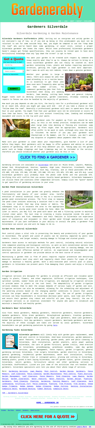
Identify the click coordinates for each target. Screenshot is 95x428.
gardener (55, 108)
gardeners (88, 49)
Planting (88, 379)
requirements (55, 142)
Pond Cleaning (63, 376)
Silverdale (43, 165)
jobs (57, 77)
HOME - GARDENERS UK (47, 402)
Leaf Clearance (18, 374)
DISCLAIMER (88, 21)
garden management (38, 350)
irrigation (70, 278)
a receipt (71, 135)
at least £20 (11, 106)
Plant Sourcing (85, 374)
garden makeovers (84, 337)
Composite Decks (9, 389)
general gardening (11, 355)
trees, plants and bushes (58, 65)
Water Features (39, 379)
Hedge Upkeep (26, 386)
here (55, 325)
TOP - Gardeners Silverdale (15, 393)
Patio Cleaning (34, 374)
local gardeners (72, 323)
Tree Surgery (79, 384)
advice (78, 144)
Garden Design (66, 371)
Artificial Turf (23, 384)
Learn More (82, 427)
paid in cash (57, 130)
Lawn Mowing (36, 371)
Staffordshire (20, 365)
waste (46, 116)
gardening (41, 89)
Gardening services (11, 165)
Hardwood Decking (27, 389)
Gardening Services (18, 371)
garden (86, 39)
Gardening (45, 381)
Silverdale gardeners (29, 335)
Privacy (91, 410)
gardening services (79, 362)
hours (19, 113)
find (10, 313)
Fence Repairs (46, 376)
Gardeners (80, 371)
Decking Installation (81, 386)
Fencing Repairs (61, 381)
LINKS (66, 21)
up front (68, 120)
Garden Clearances (20, 379)
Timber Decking (44, 389)
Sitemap (3, 410)
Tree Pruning (65, 384)
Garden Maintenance (53, 374)
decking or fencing (63, 125)
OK (90, 427)
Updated (18, 410)
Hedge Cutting (61, 386)
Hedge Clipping (43, 386)
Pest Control (51, 371)
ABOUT (72, 21)
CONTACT (79, 21)
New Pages (11, 410)
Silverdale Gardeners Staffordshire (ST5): (23, 39)
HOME (59, 21)
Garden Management (11, 376)
